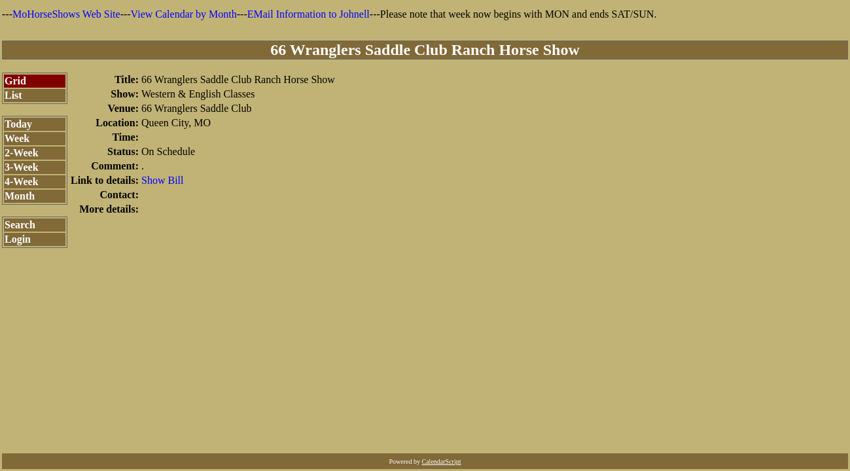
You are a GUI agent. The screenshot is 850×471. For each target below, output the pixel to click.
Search (20, 224)
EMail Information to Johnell (308, 14)
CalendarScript (441, 461)
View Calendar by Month (184, 14)
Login (18, 239)
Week (17, 138)
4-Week (22, 181)
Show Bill (162, 180)
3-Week (22, 167)
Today (18, 124)
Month (20, 195)
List (13, 95)
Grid (15, 80)
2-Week (22, 152)
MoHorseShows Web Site (66, 14)
